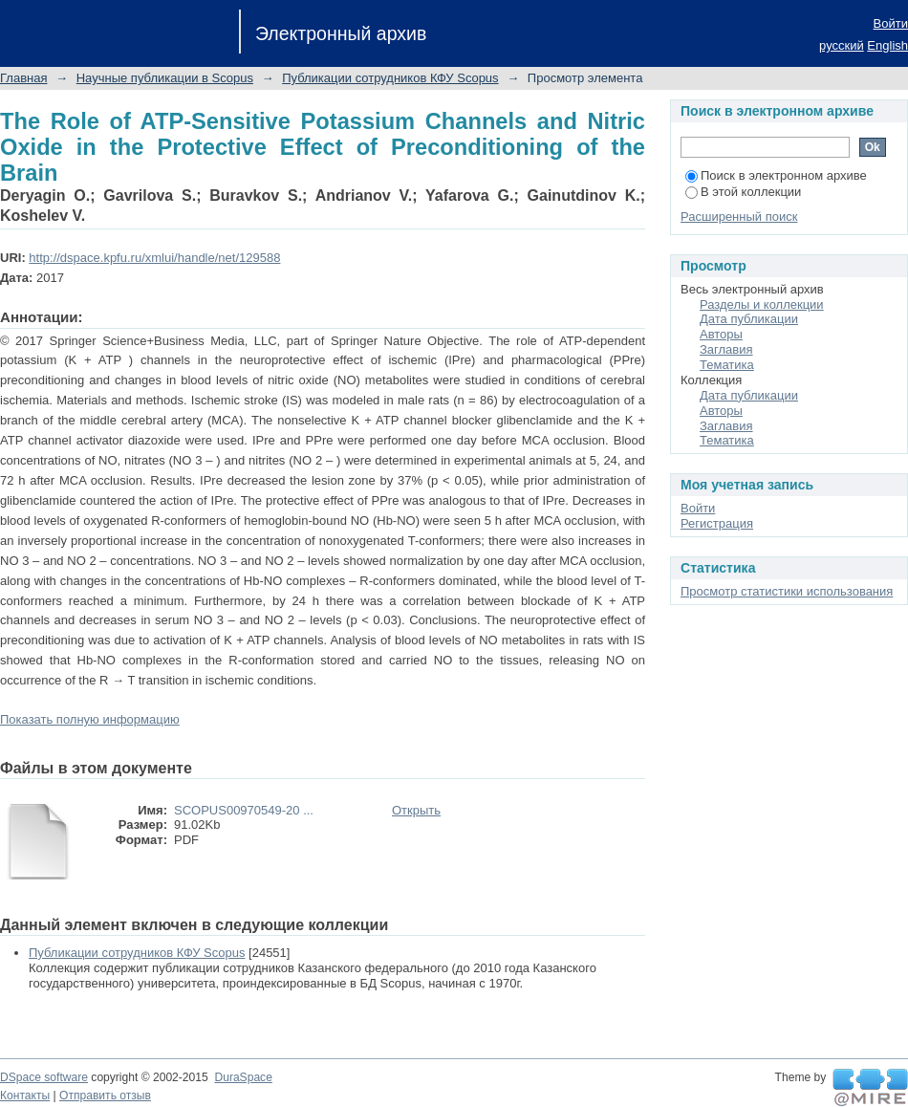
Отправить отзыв (105, 1095)
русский (841, 45)
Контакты (25, 1095)
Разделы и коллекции (762, 304)
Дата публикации (749, 319)
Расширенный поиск (739, 216)
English (887, 45)
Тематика (727, 365)
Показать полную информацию (90, 719)
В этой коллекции (743, 191)
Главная (23, 78)
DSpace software (44, 1077)
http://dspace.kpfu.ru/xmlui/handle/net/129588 (154, 257)
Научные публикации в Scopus (164, 78)
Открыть (416, 810)
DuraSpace (242, 1077)
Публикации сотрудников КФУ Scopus (390, 78)
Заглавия (726, 349)
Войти (891, 23)
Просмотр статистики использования (787, 591)
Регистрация (717, 523)
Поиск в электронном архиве (776, 175)
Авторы (721, 334)
